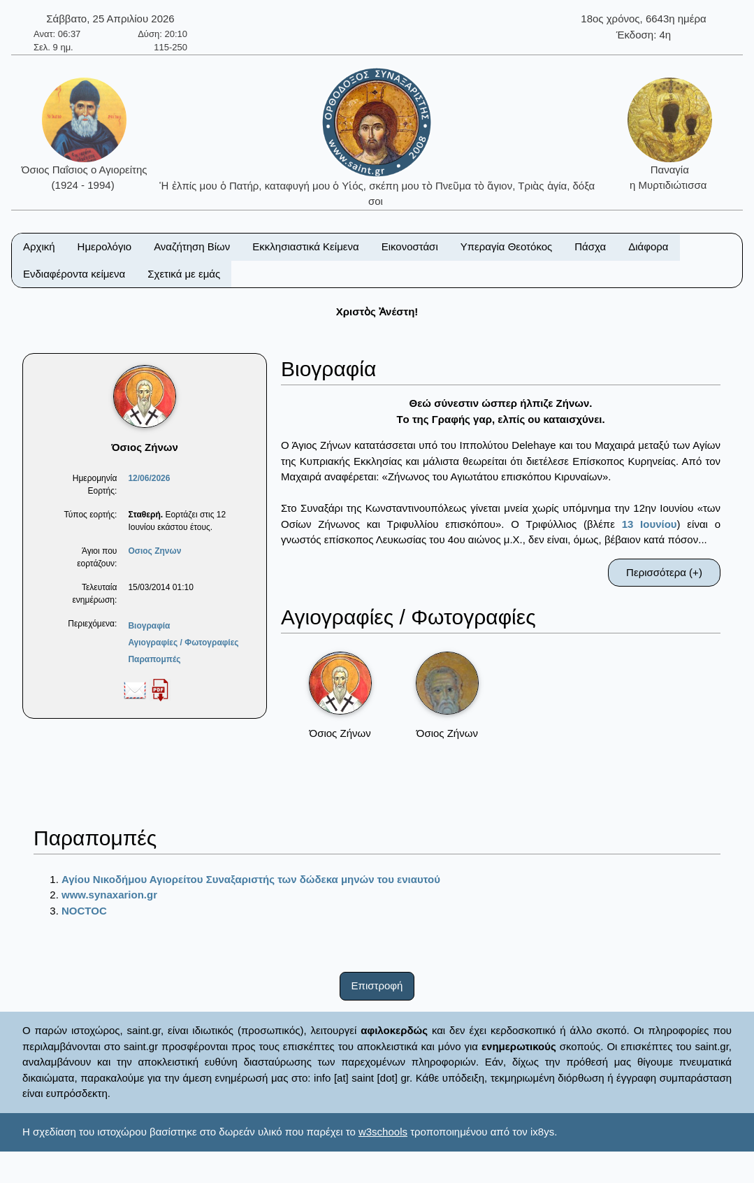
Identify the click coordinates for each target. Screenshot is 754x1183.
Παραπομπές (154, 659)
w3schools (382, 1132)
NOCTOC (84, 911)
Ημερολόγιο (105, 246)
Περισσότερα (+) (664, 572)
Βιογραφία (149, 626)
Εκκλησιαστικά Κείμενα (305, 246)
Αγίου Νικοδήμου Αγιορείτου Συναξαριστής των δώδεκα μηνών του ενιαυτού (250, 879)
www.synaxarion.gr (109, 895)
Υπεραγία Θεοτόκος (507, 246)
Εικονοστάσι (410, 246)
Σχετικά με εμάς (183, 274)
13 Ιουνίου (649, 524)
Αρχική (39, 246)
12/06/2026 (149, 478)
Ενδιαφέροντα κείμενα (74, 274)
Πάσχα (590, 246)
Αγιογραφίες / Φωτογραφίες (183, 642)
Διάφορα (648, 246)
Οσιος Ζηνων (154, 551)
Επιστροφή (377, 985)
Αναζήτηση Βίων (192, 246)
